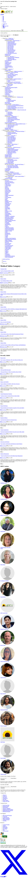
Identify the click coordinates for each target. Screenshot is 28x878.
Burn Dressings (10, 47)
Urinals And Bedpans (11, 79)
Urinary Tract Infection (9, 229)
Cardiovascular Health (9, 227)
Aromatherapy (7, 168)
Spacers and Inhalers (9, 115)
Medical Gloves (8, 54)
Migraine (7, 200)
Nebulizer (9, 99)
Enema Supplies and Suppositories (13, 81)
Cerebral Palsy (8, 185)
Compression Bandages (9, 39)
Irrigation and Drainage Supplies (11, 87)
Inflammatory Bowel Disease (10, 239)
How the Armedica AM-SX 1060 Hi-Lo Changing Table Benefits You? (13, 308)
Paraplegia (7, 202)
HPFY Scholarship (6, 818)
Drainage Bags (8, 70)
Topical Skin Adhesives (11, 59)
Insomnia (7, 193)
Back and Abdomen (11, 140)
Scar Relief (7, 64)
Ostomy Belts (7, 94)
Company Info (3, 792)
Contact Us (5, 23)
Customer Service (3, 803)
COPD (6, 237)
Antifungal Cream (10, 58)
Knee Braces (9, 142)
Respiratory (5, 95)
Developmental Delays (9, 218)
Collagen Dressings (11, 51)
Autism (6, 198)
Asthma (6, 196)
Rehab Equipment (10, 148)
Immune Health (8, 127)
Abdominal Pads (8, 62)
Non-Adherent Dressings (12, 53)
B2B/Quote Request (6, 811)
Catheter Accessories (9, 71)
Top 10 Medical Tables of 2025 (6, 280)
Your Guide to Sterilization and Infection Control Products (11, 443)
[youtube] (4, 876)
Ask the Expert (5, 830)
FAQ (4, 829)
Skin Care (7, 56)
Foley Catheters (10, 76)
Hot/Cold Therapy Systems (12, 165)
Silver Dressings (10, 48)
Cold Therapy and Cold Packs (13, 167)
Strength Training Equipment (12, 149)
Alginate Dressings (11, 42)
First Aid (6, 61)
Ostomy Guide (8, 92)
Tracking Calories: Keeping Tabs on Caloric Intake (9, 395)
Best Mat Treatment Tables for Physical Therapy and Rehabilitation (13, 344)
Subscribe (2, 779)
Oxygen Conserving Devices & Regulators (15, 105)
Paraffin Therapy (8, 155)
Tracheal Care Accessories (12, 118)
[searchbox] (5, 30)
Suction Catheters (10, 120)
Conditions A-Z (6, 179)
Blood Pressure (8, 224)
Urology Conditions (9, 83)
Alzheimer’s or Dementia (10, 216)
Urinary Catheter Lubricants (12, 72)
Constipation (7, 223)
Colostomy (7, 93)
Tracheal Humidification (12, 117)
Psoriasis (6, 212)
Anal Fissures (7, 254)
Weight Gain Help (8, 210)
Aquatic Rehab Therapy (9, 163)
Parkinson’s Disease (9, 219)
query (1, 34)
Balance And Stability (11, 151)
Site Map (4, 799)
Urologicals (5, 69)
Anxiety (6, 236)
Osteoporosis (7, 232)
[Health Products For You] (14, 11)
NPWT (6, 67)
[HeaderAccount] (5, 25)
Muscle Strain (7, 244)
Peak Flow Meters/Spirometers (11, 122)
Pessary (8, 80)
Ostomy (5, 86)
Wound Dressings (9, 40)
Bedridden (7, 215)
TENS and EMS (10, 145)
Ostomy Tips (7, 89)
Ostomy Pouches (8, 90)
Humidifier (9, 114)
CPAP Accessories (10, 125)
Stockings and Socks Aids (12, 133)
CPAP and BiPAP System (10, 123)
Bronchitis (7, 249)
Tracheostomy (8, 116)
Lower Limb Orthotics (11, 137)
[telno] (3, 24)
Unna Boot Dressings (11, 49)
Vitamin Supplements (4, 429)
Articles (4, 825)
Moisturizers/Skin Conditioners (13, 57)
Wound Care (5, 38)
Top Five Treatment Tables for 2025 (7, 270)
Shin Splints (7, 205)
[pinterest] (5, 876)
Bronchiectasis (8, 234)
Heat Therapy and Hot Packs (12, 166)
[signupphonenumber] (5, 786)
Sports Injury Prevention (9, 182)
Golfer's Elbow (8, 248)
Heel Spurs (7, 180)
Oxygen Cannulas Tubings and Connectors (15, 107)
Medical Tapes (8, 63)
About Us (4, 794)
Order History (5, 807)
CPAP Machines (10, 126)
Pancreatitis (7, 253)
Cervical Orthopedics (11, 139)
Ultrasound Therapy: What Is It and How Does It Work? (10, 371)
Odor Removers (8, 88)
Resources (2, 822)
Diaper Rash (7, 192)
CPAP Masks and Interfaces (12, 124)
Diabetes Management (9, 195)
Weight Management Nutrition (6, 393)
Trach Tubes (9, 121)
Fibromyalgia (7, 213)
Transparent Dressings (11, 44)
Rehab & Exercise (9, 147)
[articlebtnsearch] (16, 35)
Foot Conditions (8, 197)
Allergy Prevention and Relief (11, 109)
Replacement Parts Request (8, 810)
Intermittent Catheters (11, 75)
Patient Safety (3, 357)
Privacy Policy (5, 800)
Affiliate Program (6, 819)
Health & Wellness (3, 417)
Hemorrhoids (9, 85)
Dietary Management (9, 257)
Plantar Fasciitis (8, 203)
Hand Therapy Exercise (11, 152)
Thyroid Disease (8, 243)
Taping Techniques (9, 174)
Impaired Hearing (8, 246)
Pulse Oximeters (8, 103)
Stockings (9, 134)
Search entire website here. (16, 30)
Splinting (7, 171)
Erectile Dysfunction (9, 181)
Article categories (4, 36)
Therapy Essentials (8, 178)
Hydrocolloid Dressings (11, 43)
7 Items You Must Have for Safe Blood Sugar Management (11, 455)
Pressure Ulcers (8, 191)
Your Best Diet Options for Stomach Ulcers (8, 419)
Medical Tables (3, 278)
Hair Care (7, 242)
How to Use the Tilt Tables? (5, 322)
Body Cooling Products (10, 176)
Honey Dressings (10, 46)
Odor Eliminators (8, 60)
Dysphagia (7, 222)
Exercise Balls (10, 159)
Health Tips (5, 826)
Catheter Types (10, 77)
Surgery (6, 225)
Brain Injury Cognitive (9, 217)
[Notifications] (4, 26)
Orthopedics (7, 135)
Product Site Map (6, 801)
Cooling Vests (10, 177)
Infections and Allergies (9, 228)
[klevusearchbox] (22, 30)
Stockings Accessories (11, 132)
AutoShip (4, 820)
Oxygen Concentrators (11, 106)
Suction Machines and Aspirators (13, 119)
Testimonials (5, 798)
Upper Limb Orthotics (11, 138)
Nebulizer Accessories (11, 100)
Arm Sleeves (9, 153)
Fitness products (8, 157)
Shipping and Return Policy (8, 809)
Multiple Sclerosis (8, 201)
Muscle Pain (7, 183)
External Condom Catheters (12, 74)
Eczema (6, 235)
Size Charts (5, 828)
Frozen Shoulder (8, 214)
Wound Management (9, 66)
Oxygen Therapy (8, 104)
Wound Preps (7, 55)
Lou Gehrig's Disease (9, 245)
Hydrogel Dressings (11, 41)
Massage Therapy (8, 154)
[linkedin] (3, 876)
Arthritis (6, 194)
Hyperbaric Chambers (11, 108)
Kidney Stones (10, 84)
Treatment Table (3, 268)
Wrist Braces (9, 141)
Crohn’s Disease (8, 184)
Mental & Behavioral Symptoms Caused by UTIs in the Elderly (12, 407)
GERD (6, 252)
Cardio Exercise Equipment (12, 150)
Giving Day (5, 816)
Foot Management (10, 136)
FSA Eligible (5, 827)
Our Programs (3, 813)
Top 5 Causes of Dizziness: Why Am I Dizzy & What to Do (11, 359)
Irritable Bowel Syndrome (10, 256)
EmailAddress (13, 778)
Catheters (7, 73)
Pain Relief (7, 170)
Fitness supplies (10, 162)
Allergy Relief (10, 113)
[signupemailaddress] (5, 778)
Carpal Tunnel (7, 190)
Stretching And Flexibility (12, 160)
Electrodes (9, 146)
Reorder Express (6, 806)
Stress (6, 209)
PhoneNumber (13, 786)
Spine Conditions (8, 221)
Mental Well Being (4, 405)
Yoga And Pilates (10, 161)
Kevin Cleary (3, 296)
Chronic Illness (8, 247)
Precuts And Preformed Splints (13, 172)
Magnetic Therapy (8, 156)
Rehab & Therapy (6, 130)
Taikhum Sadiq (3, 323)
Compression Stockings (10, 131)
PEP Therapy (7, 102)
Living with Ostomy (9, 91)
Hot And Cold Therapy (9, 164)
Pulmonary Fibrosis (8, 241)
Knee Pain (7, 188)
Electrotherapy (8, 144)
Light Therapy (7, 169)
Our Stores (5, 797)
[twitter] (14, 875)
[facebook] (0, 876)
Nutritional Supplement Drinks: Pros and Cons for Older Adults (12, 431)
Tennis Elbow (7, 208)
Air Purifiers (9, 112)
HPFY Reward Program (7, 815)
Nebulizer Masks (10, 101)
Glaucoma (7, 226)
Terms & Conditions (6, 808)
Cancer (6, 250)
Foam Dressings (10, 45)
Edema (6, 186)
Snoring (6, 206)
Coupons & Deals (6, 824)
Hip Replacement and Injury (10, 220)
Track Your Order (6, 805)
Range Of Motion (8, 240)
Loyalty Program (6, 817)
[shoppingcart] (15, 28)
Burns (6, 199)
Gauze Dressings (10, 52)
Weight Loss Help (8, 230)
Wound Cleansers (8, 65)
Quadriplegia (7, 204)
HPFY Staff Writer (4, 272)
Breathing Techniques (9, 129)
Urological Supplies (9, 78)
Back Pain (7, 187)
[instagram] (1, 876)
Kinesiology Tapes (10, 175)
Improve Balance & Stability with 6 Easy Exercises (10, 383)
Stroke (6, 231)
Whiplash (7, 251)
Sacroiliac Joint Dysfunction (10, 238)
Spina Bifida (7, 207)
